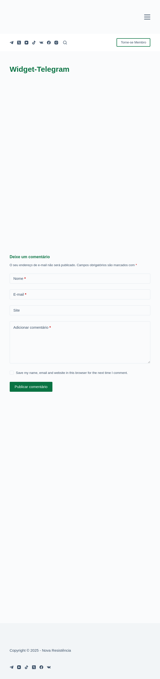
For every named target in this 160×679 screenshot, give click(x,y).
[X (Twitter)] (19, 42)
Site (16, 310)
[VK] (41, 42)
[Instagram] (56, 42)
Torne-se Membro (133, 42)
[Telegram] (11, 42)
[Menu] (147, 17)
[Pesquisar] (65, 42)
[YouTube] (26, 42)
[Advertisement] (80, 195)
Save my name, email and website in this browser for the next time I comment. (72, 373)
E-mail (20, 294)
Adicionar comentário (32, 327)
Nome (19, 279)
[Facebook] (49, 42)
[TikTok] (34, 42)
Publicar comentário (31, 387)
